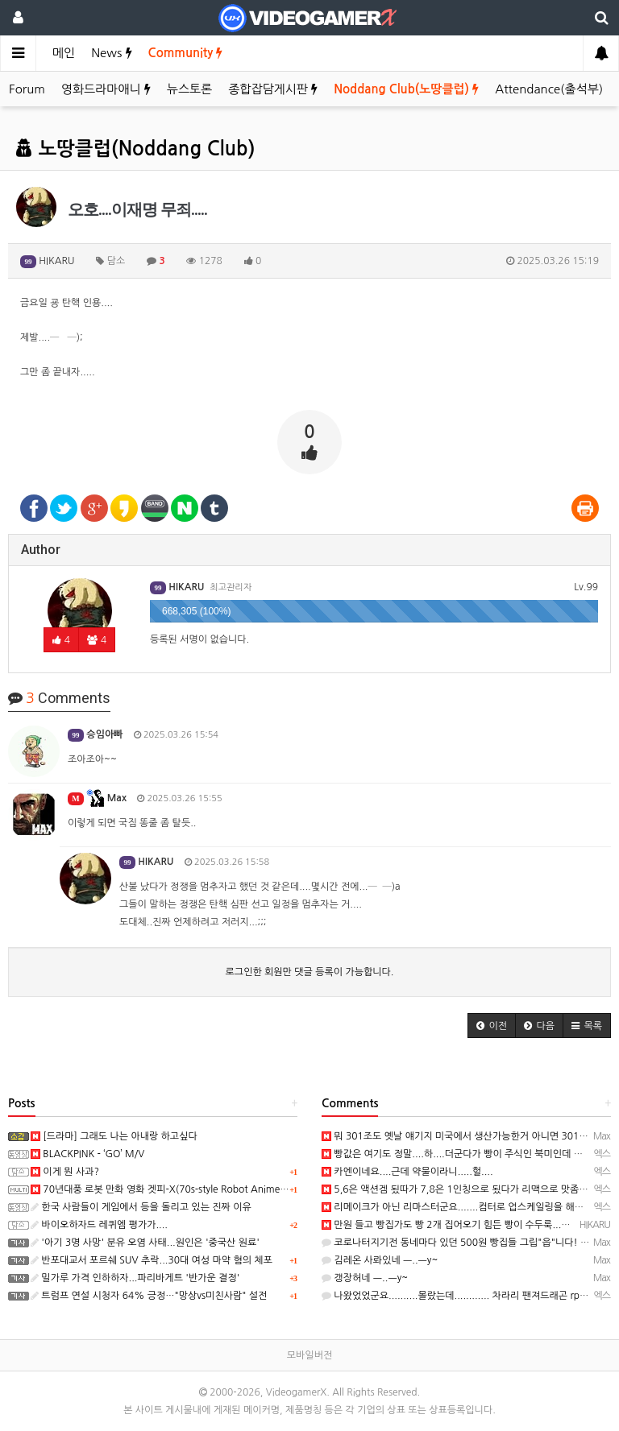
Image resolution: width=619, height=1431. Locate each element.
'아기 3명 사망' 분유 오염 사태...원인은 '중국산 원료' (145, 1242)
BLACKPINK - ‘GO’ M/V (87, 1154)
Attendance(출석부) (549, 89)
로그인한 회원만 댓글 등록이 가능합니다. (310, 972)
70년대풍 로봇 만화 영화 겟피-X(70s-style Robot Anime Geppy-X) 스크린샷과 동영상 (217, 1189)
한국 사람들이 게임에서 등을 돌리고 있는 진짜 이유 (141, 1207)
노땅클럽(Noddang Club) (135, 149)
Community (185, 53)
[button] (491, 1025)
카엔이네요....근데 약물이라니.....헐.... (407, 1172)
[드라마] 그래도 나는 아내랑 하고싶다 (114, 1136)
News (111, 53)
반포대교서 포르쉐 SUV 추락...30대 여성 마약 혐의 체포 (151, 1260)
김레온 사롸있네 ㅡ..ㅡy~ (380, 1260)
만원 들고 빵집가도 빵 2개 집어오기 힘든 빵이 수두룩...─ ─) (454, 1225)
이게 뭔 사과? (65, 1172)
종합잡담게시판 (273, 89)
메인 (63, 53)
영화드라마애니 (106, 89)
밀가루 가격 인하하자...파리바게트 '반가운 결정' (135, 1278)
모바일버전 (309, 1355)
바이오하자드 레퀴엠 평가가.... (99, 1225)
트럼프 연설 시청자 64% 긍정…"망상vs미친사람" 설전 (149, 1296)
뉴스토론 (189, 89)
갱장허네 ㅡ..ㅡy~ (365, 1278)
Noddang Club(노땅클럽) (406, 89)
